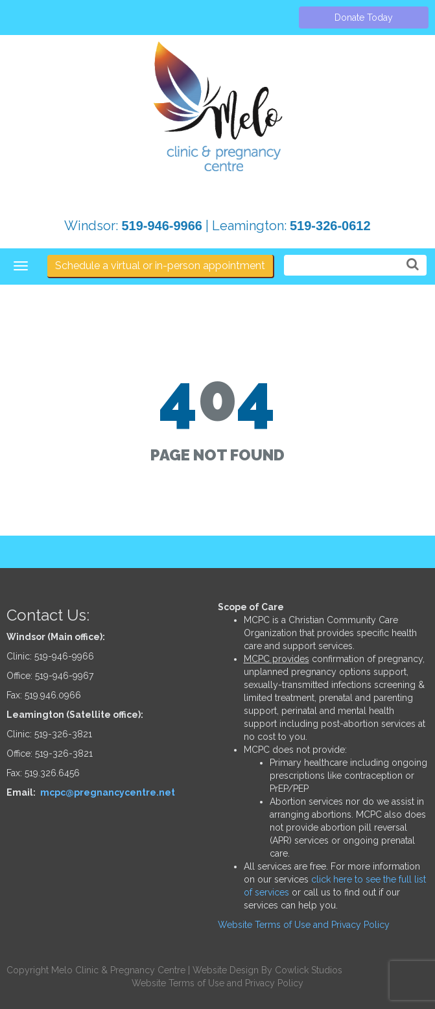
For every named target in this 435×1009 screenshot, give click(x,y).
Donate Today (364, 17)
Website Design (226, 970)
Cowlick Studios (308, 970)
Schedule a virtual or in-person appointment (160, 265)
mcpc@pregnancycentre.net (107, 792)
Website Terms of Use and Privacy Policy (304, 925)
